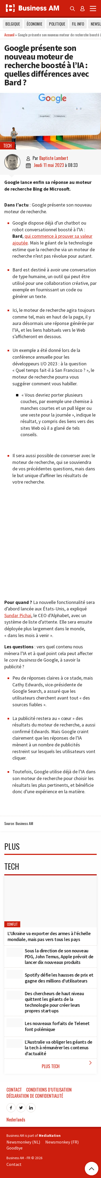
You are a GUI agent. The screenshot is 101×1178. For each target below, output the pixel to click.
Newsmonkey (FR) (62, 1142)
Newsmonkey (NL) (23, 1142)
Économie (34, 24)
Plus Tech (68, 1064)
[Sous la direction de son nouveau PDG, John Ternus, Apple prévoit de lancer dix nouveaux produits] (14, 952)
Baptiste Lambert (53, 158)
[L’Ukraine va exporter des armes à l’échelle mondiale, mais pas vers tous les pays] (50, 901)
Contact (14, 1089)
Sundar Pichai (17, 615)
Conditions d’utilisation (49, 1089)
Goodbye (14, 1148)
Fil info (78, 24)
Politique (57, 24)
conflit (12, 924)
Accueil (9, 34)
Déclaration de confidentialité (34, 1096)
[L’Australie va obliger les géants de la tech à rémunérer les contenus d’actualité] (14, 1043)
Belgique (12, 24)
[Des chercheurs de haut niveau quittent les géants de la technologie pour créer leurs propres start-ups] (14, 995)
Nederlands (15, 1119)
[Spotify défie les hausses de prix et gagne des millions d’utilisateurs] (14, 974)
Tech (7, 145)
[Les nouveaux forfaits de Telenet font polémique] (14, 1022)
